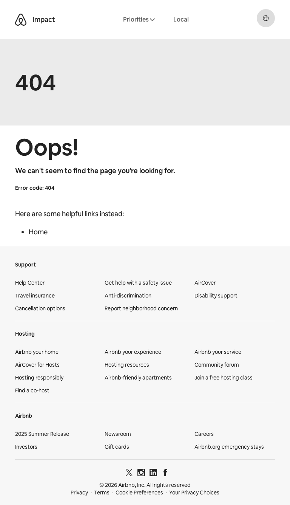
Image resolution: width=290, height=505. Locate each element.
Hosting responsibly (39, 377)
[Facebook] (165, 474)
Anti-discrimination (128, 295)
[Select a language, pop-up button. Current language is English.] (266, 18)
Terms (102, 492)
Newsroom (118, 434)
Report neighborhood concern (141, 308)
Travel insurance (35, 295)
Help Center (30, 282)
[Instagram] (141, 474)
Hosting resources (127, 364)
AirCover (205, 282)
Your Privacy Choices (194, 492)
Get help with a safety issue (138, 282)
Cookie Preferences (139, 492)
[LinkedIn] (153, 474)
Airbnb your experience (133, 352)
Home (38, 232)
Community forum (216, 364)
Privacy (79, 492)
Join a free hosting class (223, 377)
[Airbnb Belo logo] (20, 20)
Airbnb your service (217, 352)
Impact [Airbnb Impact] (43, 19)
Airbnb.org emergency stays (229, 446)
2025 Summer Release (42, 434)
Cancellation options (40, 308)
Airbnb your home (37, 352)
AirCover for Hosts (37, 364)
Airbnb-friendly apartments (138, 377)
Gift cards (117, 446)
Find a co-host (32, 390)
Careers (204, 434)
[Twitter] (129, 474)
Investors (26, 446)
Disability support (216, 295)
